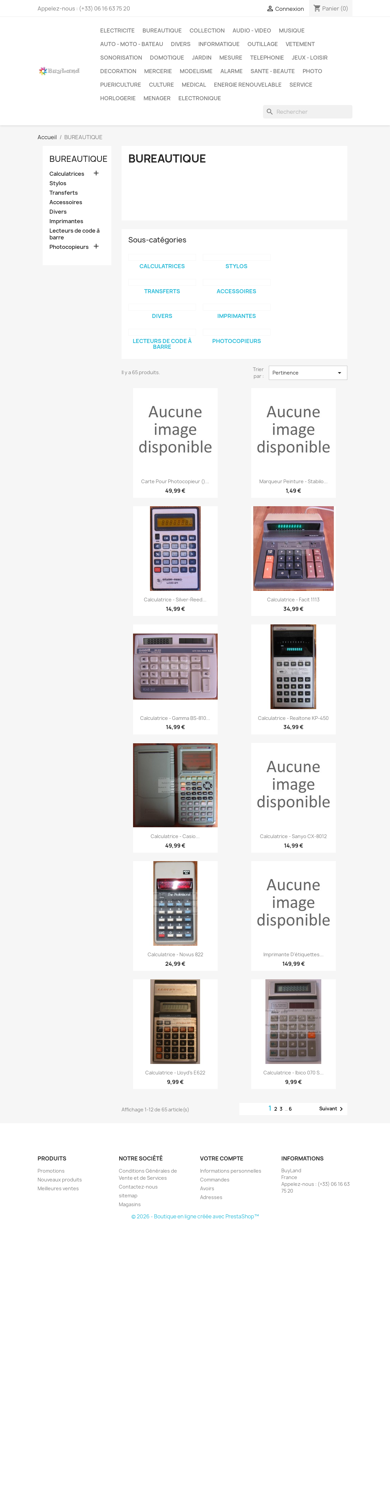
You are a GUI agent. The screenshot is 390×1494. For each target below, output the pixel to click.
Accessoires (65, 202)
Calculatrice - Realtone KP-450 (293, 718)
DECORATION (118, 71)
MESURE (230, 57)
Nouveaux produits (60, 1179)
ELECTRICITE (117, 30)
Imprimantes (66, 221)
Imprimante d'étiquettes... (293, 954)
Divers (58, 211)
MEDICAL (194, 84)
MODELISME (196, 71)
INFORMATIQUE (219, 44)
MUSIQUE (292, 30)
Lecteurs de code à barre (74, 234)
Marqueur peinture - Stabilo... (293, 481)
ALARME (231, 71)
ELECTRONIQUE (199, 98)
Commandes (215, 1179)
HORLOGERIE (118, 98)
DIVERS (181, 44)
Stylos (57, 183)
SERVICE (300, 84)
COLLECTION (207, 30)
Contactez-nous (138, 1186)
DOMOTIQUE (167, 57)
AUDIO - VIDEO (252, 30)
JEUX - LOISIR (310, 57)
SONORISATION (121, 57)
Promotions (51, 1171)
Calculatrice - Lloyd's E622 (175, 1072)
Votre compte (221, 1158)
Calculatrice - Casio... (175, 836)
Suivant (332, 1109)
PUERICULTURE (120, 84)
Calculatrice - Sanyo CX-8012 (293, 836)
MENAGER (157, 98)
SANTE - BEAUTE (273, 71)
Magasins (130, 1204)
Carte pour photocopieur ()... (175, 481)
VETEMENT (300, 44)
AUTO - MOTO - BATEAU (131, 44)
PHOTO (312, 71)
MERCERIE (158, 71)
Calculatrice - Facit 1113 (293, 599)
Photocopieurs (69, 247)
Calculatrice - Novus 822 (175, 954)
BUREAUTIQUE (162, 30)
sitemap (128, 1195)
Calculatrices (66, 173)
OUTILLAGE (262, 44)
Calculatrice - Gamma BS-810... (175, 718)
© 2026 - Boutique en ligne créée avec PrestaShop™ (195, 1216)
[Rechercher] (307, 112)
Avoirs (207, 1188)
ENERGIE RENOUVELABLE (248, 84)
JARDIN (202, 57)
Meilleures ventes (58, 1188)
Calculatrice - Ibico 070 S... (293, 1072)
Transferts (63, 192)
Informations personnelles (230, 1171)
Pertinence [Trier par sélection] (308, 373)
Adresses (211, 1197)
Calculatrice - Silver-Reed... (175, 599)
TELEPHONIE (267, 57)
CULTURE (161, 84)
